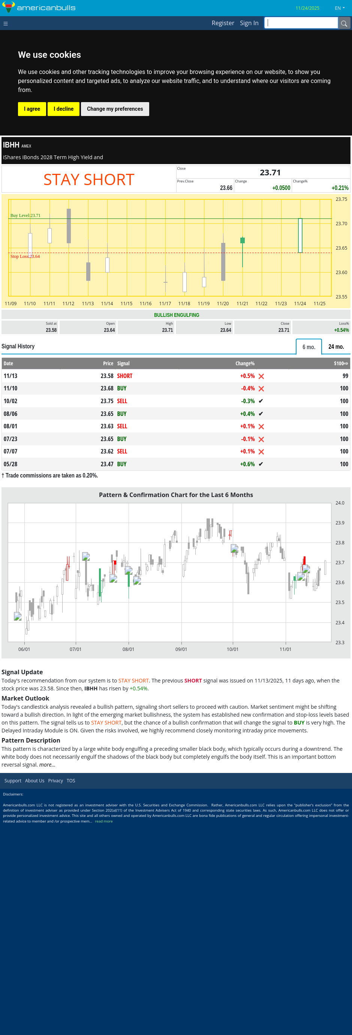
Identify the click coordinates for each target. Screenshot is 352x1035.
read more (104, 821)
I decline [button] (63, 109)
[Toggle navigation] (7, 23)
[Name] (344, 23)
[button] (343, 8)
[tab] (309, 347)
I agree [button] (32, 109)
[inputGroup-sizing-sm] (301, 23)
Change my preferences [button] (115, 109)
